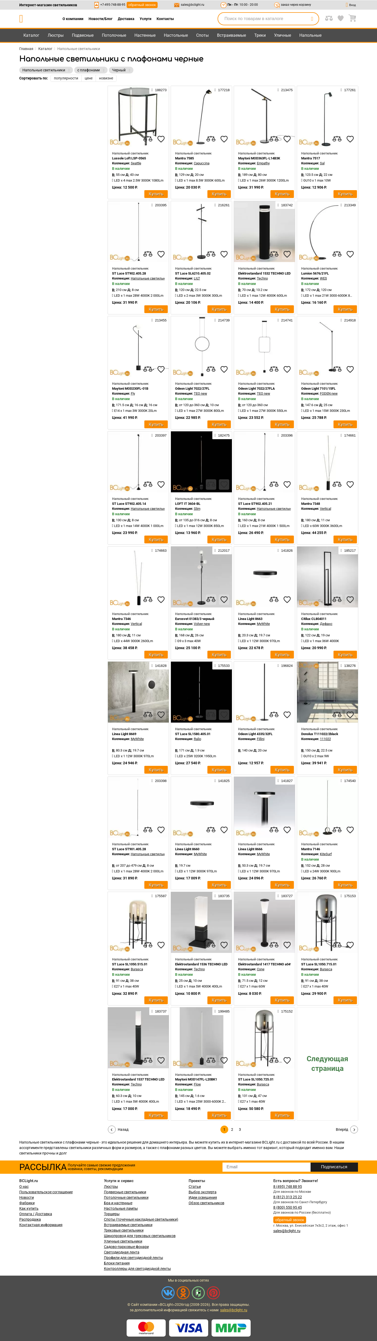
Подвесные (83, 35)
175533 (222, 665)
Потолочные (114, 35)
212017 (222, 550)
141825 (222, 781)
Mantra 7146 (310, 849)
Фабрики (27, 1203)
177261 (348, 90)
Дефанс (326, 624)
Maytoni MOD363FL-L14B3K (259, 158)
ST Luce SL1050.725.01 (256, 1079)
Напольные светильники (151, 278)
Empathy (263, 163)
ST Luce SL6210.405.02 (193, 273)
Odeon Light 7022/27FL (192, 388)
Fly (133, 393)
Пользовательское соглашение (46, 1192)
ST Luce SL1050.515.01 (129, 964)
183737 (158, 1011)
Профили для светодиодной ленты (133, 1258)
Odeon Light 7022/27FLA (256, 388)
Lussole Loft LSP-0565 (129, 158)
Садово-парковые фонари (126, 1247)
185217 (348, 550)
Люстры (56, 35)
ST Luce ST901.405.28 (129, 849)
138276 (348, 665)
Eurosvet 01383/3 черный (194, 619)
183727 (285, 896)
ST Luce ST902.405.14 (129, 504)
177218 (222, 90)
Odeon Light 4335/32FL (255, 734)
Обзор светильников (206, 1203)
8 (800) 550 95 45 (287, 1207)
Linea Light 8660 (187, 849)
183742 (285, 205)
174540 (348, 781)
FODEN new (329, 393)
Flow (197, 1084)
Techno (262, 278)
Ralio (197, 739)
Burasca (137, 969)
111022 (325, 739)
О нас (24, 1186)
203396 (285, 435)
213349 (348, 205)
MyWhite (263, 624)
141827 (285, 781)
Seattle (136, 163)
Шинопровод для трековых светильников (140, 1236)
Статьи (195, 1186)
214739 (222, 320)
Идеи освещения (203, 1197)
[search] (312, 19)
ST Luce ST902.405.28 (129, 273)
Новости (26, 1197)
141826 (285, 550)
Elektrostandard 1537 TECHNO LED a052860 (145, 1079)
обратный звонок (142, 5)
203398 (158, 781)
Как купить (29, 1208)
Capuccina (201, 163)
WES (323, 278)
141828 (158, 665)
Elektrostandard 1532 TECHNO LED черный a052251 (277, 273)
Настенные (145, 35)
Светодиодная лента (121, 1252)
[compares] (148, 139)
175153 (348, 896)
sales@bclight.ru (192, 5)
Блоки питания (117, 1263)
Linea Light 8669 (124, 734)
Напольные (310, 35)
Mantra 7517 (310, 158)
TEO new (200, 393)
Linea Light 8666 (250, 849)
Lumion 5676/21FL (315, 273)
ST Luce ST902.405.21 (255, 504)
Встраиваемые (231, 35)
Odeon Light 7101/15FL (318, 388)
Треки (260, 35)
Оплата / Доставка (35, 1214)
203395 (158, 205)
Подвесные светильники (125, 1192)
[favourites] (161, 139)
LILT (197, 278)
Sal (322, 163)
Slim (197, 509)
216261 (222, 205)
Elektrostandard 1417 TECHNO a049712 (268, 964)
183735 (222, 896)
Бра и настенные (118, 1203)
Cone (260, 969)
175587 (158, 896)
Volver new (202, 624)
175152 (285, 1011)
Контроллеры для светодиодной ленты (137, 1268)
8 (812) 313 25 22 (287, 1197)
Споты (202, 35)
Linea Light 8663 (250, 619)
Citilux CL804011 (313, 619)
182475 (222, 435)
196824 (285, 665)
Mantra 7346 (121, 619)
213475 (285, 90)
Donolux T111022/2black (319, 734)
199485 (222, 1011)
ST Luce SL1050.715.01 (319, 964)
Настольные (176, 35)
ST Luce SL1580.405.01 (193, 734)
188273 (158, 90)
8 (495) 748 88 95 (287, 1186)
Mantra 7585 (184, 158)
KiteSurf (326, 854)
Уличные (282, 35)
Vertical (325, 509)
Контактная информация (41, 1225)
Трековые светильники (124, 1230)
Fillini (260, 739)
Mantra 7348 (310, 504)
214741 (285, 320)
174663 (158, 550)
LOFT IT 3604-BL (187, 504)
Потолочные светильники (126, 1197)
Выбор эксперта (203, 1192)
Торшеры (112, 1214)
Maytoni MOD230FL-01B (130, 388)
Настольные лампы (121, 1208)
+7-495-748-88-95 (112, 5)
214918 (348, 320)
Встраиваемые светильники (128, 1225)
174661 (348, 435)
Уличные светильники (123, 1241)
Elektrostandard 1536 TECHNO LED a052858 (208, 964)
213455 (158, 320)
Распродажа (30, 1219)
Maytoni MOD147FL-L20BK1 (196, 1079)
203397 (158, 435)
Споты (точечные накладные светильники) (141, 1219)
